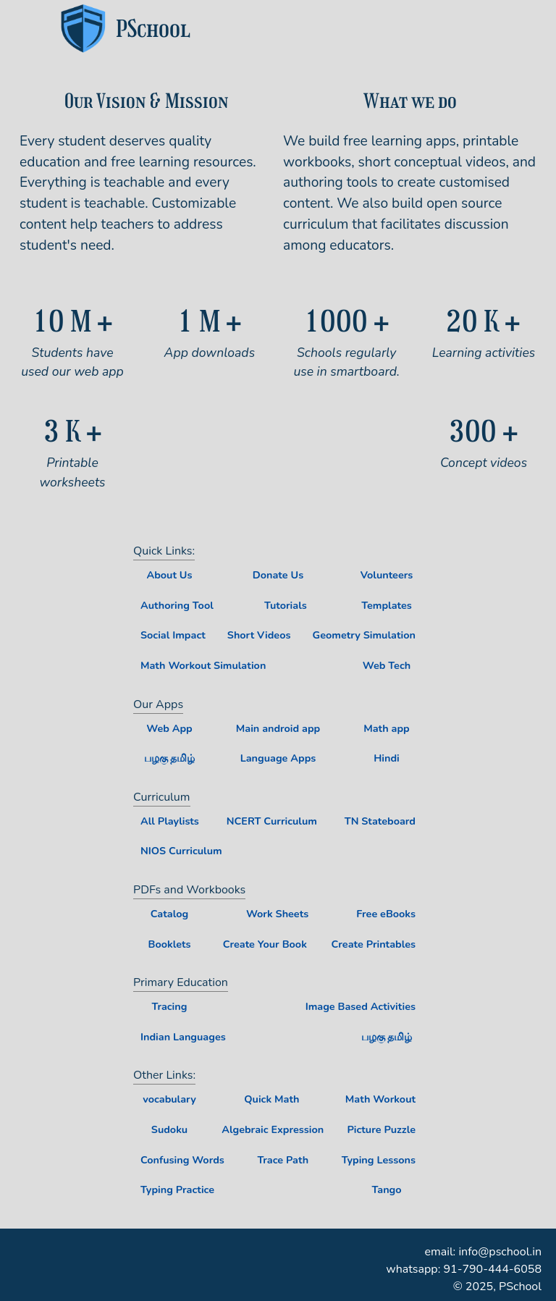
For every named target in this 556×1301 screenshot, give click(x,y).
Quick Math (271, 1099)
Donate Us (278, 575)
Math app (386, 728)
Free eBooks (386, 913)
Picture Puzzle (381, 1129)
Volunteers (387, 575)
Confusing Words (182, 1160)
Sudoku (169, 1129)
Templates (386, 605)
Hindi (387, 758)
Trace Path (282, 1160)
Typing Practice (177, 1189)
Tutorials (285, 605)
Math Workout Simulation (203, 665)
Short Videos (259, 635)
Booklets (169, 944)
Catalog (169, 913)
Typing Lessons (379, 1160)
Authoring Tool (177, 605)
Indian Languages (183, 1037)
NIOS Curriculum (181, 850)
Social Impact (173, 635)
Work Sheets (277, 913)
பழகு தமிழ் (169, 758)
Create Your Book (265, 944)
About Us (169, 575)
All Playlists (169, 821)
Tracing (170, 1006)
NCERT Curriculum (272, 821)
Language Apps (278, 758)
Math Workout (380, 1099)
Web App (169, 728)
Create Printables (374, 944)
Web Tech (386, 665)
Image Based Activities (361, 1006)
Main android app (278, 728)
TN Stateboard (380, 821)
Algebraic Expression (273, 1129)
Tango (386, 1189)
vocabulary (169, 1099)
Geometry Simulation (364, 635)
